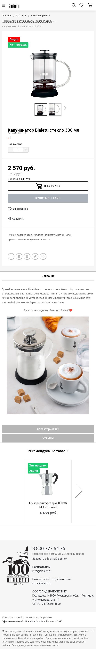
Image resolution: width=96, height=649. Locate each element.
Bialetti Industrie (34, 621)
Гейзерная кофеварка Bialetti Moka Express (48, 505)
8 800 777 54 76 (48, 548)
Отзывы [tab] (48, 437)
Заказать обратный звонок (49, 558)
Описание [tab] (48, 276)
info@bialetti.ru (41, 571)
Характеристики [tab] (48, 429)
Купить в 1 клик (48, 198)
